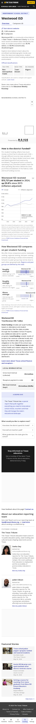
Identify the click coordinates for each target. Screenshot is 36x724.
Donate (25, 714)
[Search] (34, 6)
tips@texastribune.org (10, 522)
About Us (5, 709)
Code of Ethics (26, 712)
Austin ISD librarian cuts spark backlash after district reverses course (22, 666)
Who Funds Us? (28, 709)
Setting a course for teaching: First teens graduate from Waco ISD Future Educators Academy (22, 684)
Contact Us (16, 709)
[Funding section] (25, 720)
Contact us (29, 509)
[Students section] (4, 720)
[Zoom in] (32, 101)
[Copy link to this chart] (33, 178)
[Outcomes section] (18, 720)
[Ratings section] (32, 720)
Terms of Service (12, 712)
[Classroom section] (11, 720)
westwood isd (23, 6)
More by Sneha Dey (18, 571)
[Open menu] (2, 2)
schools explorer (8, 6)
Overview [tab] (5, 23)
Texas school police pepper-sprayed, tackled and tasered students (22, 651)
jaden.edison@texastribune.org (21, 585)
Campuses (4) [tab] (18, 23)
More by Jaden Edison (19, 606)
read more (26, 522)
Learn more (10, 80)
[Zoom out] (32, 104)
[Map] (18, 117)
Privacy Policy (14, 714)
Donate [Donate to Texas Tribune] (31, 2)
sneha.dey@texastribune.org (21, 551)
